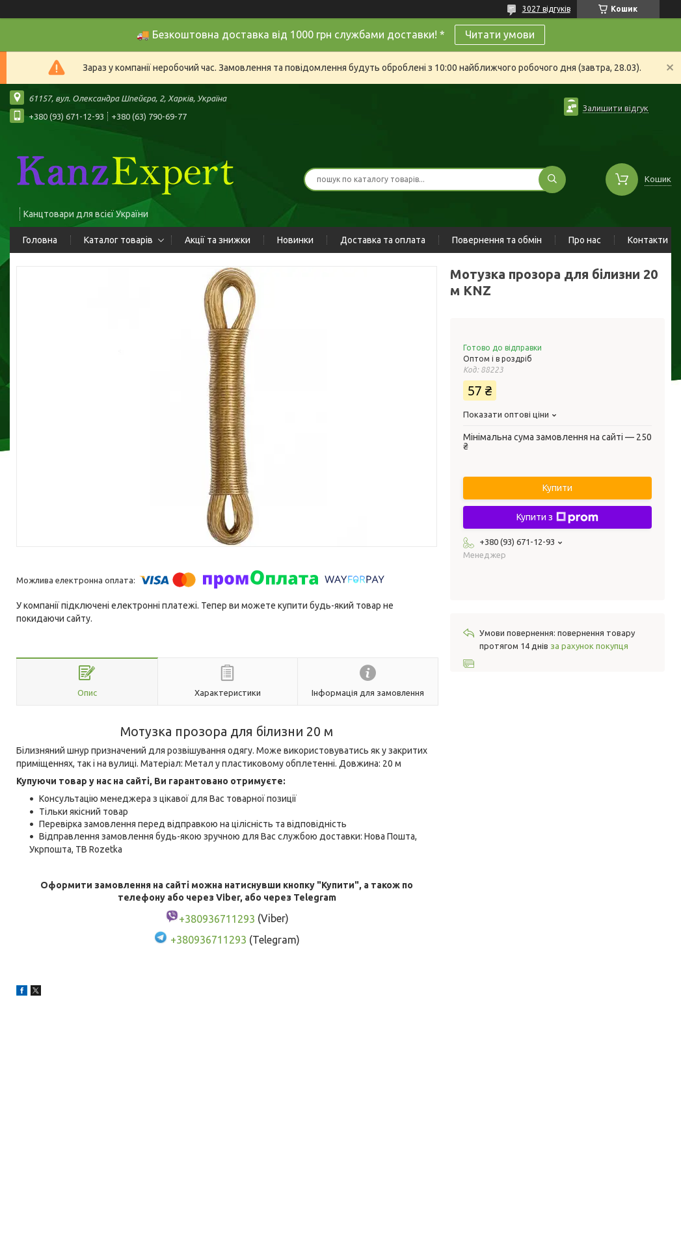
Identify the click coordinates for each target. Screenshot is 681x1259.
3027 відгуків (546, 9)
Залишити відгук (615, 108)
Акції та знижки (217, 240)
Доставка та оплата (382, 240)
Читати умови (500, 34)
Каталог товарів (118, 240)
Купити (557, 488)
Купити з (557, 517)
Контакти (648, 240)
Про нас (584, 240)
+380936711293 (208, 940)
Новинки (295, 240)
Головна (40, 240)
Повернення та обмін (497, 240)
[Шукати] (552, 179)
